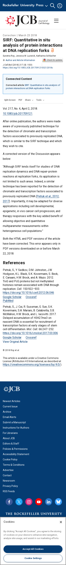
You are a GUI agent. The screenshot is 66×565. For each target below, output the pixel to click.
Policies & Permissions (15, 448)
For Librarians (10, 433)
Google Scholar (12, 297)
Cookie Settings (33, 558)
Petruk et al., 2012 (48, 196)
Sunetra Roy (9, 56)
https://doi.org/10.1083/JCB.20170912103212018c (28, 67)
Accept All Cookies (33, 549)
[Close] (61, 522)
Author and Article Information (19, 60)
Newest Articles (11, 401)
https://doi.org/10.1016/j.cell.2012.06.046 (28, 292)
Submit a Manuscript (14, 422)
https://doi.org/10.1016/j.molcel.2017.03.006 (30, 333)
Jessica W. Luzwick (25, 56)
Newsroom (9, 480)
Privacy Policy (10, 486)
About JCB (9, 438)
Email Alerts (9, 417)
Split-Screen (10, 100)
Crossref (31, 297)
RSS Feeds (9, 491)
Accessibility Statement (16, 454)
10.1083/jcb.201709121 (17, 113)
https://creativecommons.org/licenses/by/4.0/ (32, 364)
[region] (33, 541)
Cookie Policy (10, 459)
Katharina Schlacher (46, 56)
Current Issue (10, 406)
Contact (7, 475)
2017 (6, 201)
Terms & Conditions (13, 464)
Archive (7, 411)
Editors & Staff (11, 443)
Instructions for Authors (16, 427)
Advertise (8, 470)
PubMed (8, 300)
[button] (52, 5)
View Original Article (15, 341)
